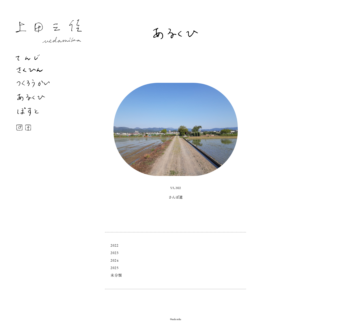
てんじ (28, 57)
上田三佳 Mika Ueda (49, 31)
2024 (115, 260)
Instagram (19, 127)
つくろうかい (33, 83)
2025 (115, 267)
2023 (115, 252)
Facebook (28, 127)
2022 (115, 245)
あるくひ (31, 97)
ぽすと (28, 111)
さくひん (30, 70)
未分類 (116, 275)
